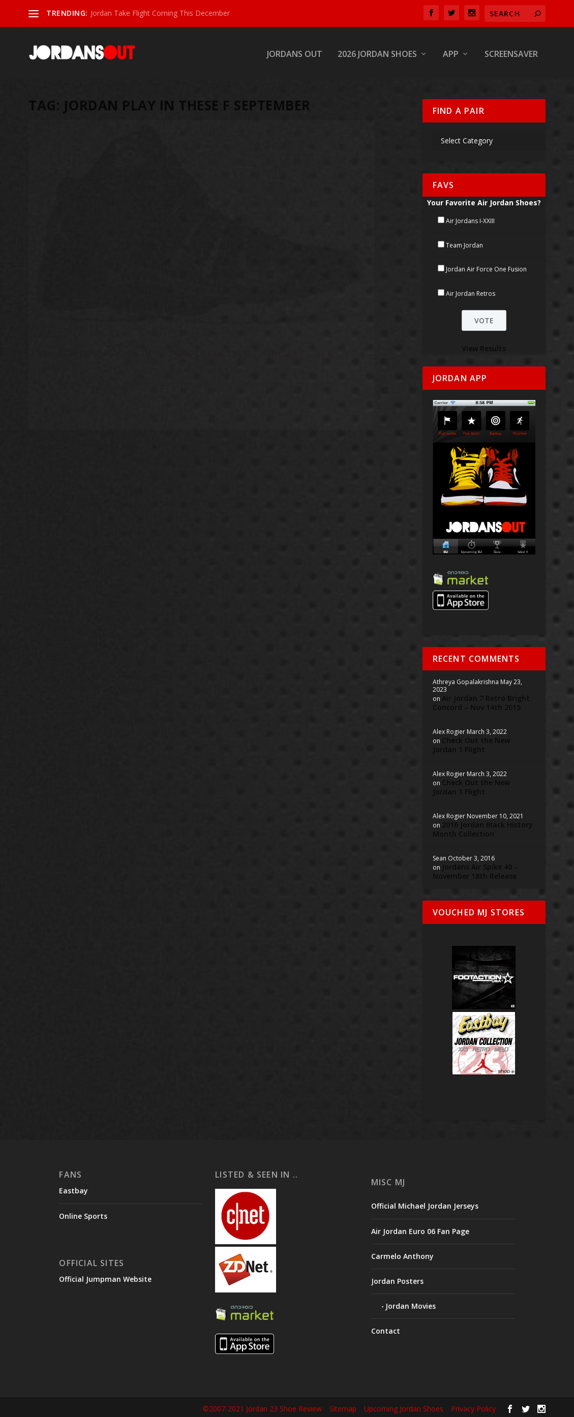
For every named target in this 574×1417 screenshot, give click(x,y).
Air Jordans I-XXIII (470, 218)
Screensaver (511, 52)
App (451, 52)
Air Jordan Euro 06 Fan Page (420, 1229)
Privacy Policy (473, 1406)
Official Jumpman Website (105, 1277)
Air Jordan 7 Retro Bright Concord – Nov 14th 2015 (481, 700)
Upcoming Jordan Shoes (403, 1406)
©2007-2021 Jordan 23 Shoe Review (262, 1406)
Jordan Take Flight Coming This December (160, 13)
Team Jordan (464, 242)
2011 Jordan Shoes (146, 295)
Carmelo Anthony (402, 1254)
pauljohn (60, 295)
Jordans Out (294, 52)
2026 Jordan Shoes (377, 52)
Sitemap (342, 1406)
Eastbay (73, 1188)
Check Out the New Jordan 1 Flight (471, 742)
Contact (385, 1329)
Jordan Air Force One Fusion (486, 267)
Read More (65, 370)
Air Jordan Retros (470, 291)
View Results (484, 346)
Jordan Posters (397, 1279)
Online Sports (83, 1213)
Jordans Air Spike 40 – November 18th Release (475, 869)
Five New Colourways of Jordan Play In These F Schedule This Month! (114, 269)
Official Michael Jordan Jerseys (424, 1204)
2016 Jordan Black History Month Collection (483, 827)
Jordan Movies (410, 1304)
